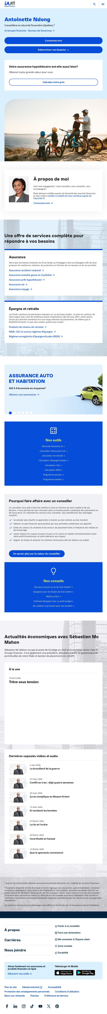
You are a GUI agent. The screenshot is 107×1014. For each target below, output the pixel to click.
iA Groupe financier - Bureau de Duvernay (29, 30)
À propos (12, 930)
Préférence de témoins (56, 995)
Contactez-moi (42, 203)
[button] (94, 4)
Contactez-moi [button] (53, 40)
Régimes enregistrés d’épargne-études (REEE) (35, 336)
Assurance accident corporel (26, 270)
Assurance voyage (20, 289)
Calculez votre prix (54, 82)
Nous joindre (15, 950)
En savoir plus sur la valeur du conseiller (36, 553)
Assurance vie (18, 284)
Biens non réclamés (14, 995)
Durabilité (61, 952)
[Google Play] (85, 972)
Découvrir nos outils (20, 973)
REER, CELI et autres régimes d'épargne (32, 331)
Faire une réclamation (68, 932)
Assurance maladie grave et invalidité (31, 275)
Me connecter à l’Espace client (72, 939)
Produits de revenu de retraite (27, 327)
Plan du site (10, 987)
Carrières (12, 940)
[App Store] (64, 972)
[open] (103, 4)
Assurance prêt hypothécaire (26, 279)
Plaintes (34, 995)
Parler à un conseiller (67, 926)
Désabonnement (30, 987)
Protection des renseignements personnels (26, 991)
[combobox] (53, 49)
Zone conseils (63, 946)
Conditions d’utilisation (67, 991)
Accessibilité (54, 987)
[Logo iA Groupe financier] (9, 6)
